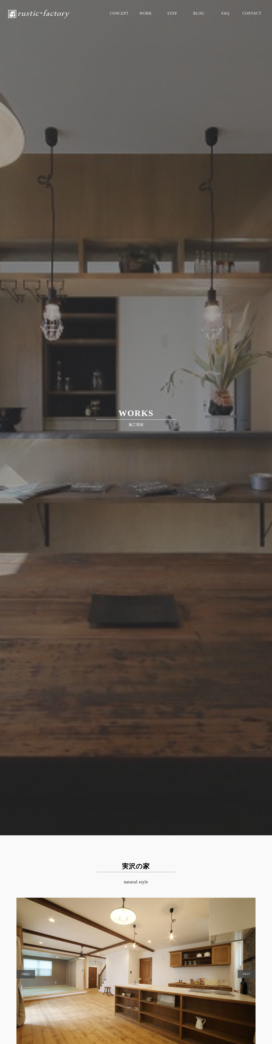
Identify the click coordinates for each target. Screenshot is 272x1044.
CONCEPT (119, 13)
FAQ (225, 13)
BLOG (198, 13)
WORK (145, 13)
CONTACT (251, 13)
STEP (172, 13)
